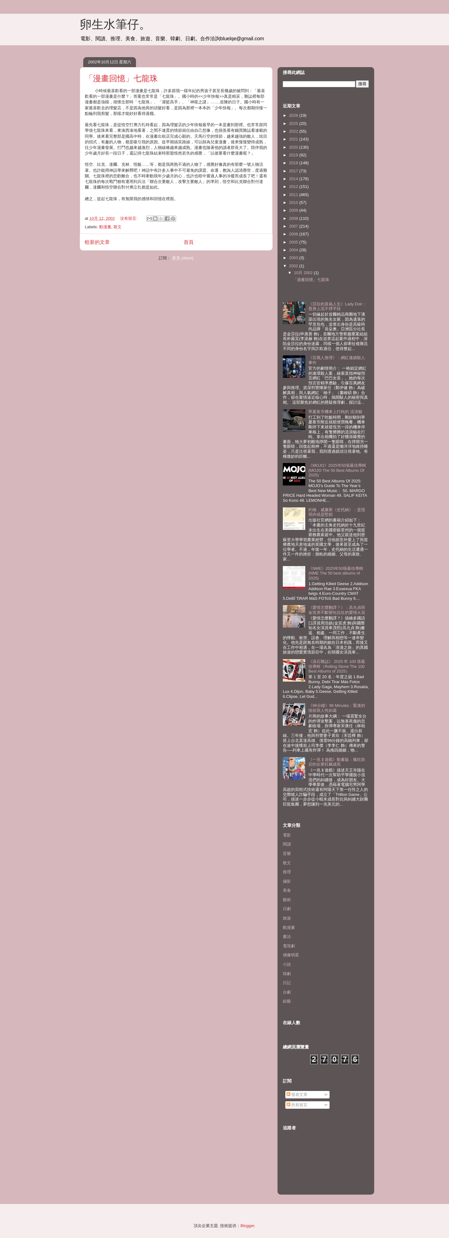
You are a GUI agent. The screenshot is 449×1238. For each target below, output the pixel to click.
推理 (287, 872)
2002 (294, 266)
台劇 (287, 992)
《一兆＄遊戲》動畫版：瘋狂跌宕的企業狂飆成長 (336, 762)
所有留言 (297, 1104)
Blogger (247, 1225)
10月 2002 (304, 272)
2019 (294, 155)
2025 (294, 123)
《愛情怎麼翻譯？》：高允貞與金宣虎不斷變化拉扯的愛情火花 (336, 610)
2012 (294, 186)
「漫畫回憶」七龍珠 (121, 78)
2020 (294, 147)
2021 (294, 139)
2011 (294, 194)
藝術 (287, 899)
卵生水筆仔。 (115, 24)
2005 (294, 242)
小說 (287, 964)
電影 (287, 835)
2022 (294, 131)
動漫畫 (105, 226)
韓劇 (287, 973)
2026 (294, 115)
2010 (294, 202)
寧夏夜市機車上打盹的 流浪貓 (335, 411)
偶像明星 (291, 955)
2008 (294, 218)
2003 (294, 257)
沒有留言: (129, 218)
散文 (117, 226)
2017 (294, 171)
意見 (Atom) (183, 258)
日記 (287, 982)
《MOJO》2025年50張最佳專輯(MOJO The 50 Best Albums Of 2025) (337, 470)
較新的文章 (97, 242)
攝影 (287, 881)
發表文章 (297, 1094)
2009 (294, 210)
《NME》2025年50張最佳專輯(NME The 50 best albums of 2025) (335, 573)
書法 (287, 936)
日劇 (287, 908)
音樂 (287, 853)
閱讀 (287, 844)
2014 (294, 178)
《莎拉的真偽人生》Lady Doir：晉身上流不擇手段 (337, 306)
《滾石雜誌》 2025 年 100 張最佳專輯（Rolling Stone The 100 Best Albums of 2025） (336, 666)
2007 (294, 226)
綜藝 (287, 1001)
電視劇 (289, 946)
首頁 (189, 242)
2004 (294, 250)
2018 (294, 162)
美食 (287, 890)
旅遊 (287, 918)
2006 (294, 234)
